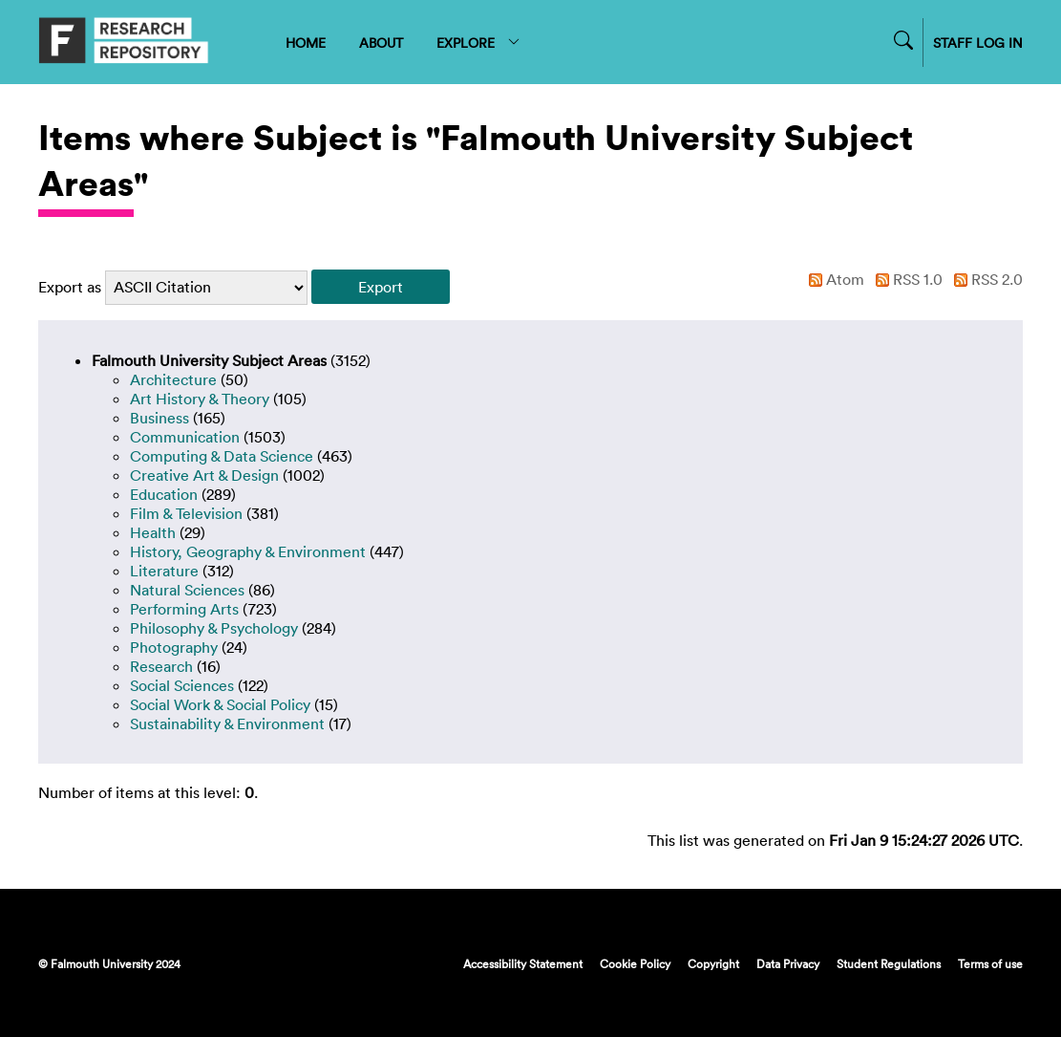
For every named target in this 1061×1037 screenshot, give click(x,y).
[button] (380, 287)
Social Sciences (182, 685)
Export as (69, 286)
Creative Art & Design (204, 475)
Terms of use (990, 963)
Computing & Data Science (221, 455)
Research (161, 666)
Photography (174, 647)
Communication (185, 436)
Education (164, 494)
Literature (164, 570)
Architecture (173, 379)
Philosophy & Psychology (214, 627)
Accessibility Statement (523, 963)
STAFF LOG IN (978, 42)
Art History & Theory (199, 398)
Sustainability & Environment (227, 723)
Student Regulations (889, 963)
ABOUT (381, 42)
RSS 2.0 (984, 279)
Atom (832, 279)
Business (159, 417)
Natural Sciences (187, 589)
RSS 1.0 (905, 279)
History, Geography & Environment (248, 551)
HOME (306, 42)
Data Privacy (787, 963)
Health (153, 532)
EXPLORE (478, 42)
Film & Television (186, 513)
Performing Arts (184, 608)
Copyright (713, 963)
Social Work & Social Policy (220, 704)
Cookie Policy (635, 963)
